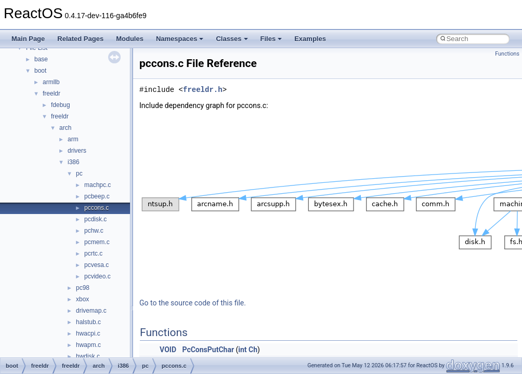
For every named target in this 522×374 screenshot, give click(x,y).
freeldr (51, 93)
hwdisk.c (88, 356)
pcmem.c (97, 242)
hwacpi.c (88, 333)
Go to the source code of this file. (192, 303)
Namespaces (180, 39)
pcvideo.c (97, 276)
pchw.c (93, 230)
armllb (51, 82)
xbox (82, 299)
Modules (129, 39)
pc (79, 173)
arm (73, 139)
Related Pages (80, 39)
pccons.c (96, 207)
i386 (74, 162)
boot (40, 70)
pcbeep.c (97, 196)
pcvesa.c (96, 265)
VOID (168, 349)
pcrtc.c (93, 253)
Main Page (28, 39)
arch (65, 127)
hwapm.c (88, 345)
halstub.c (88, 322)
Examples (310, 39)
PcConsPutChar (208, 349)
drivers (77, 150)
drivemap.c (91, 310)
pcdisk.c (95, 219)
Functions (507, 53)
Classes (231, 39)
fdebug (60, 105)
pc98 (82, 287)
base (41, 59)
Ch (253, 349)
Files (271, 39)
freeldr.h (203, 90)
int (242, 349)
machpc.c (97, 185)
